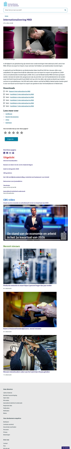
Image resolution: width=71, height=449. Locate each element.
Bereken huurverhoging (10, 395)
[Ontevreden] (9, 132)
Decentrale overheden (9, 427)
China (7, 120)
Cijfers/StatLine (7, 392)
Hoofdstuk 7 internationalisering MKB (22, 106)
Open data (6, 398)
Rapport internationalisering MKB (19, 91)
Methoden (6, 410)
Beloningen (6, 434)
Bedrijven (6, 422)
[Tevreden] (18, 132)
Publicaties (6, 408)
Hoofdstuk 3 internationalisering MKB (22, 94)
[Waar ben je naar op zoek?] (35, 10)
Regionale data (7, 405)
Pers (4, 446)
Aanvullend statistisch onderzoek (12, 403)
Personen (6, 429)
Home (6, 16)
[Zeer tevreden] (22, 132)
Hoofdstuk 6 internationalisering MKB (22, 103)
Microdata (6, 400)
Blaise (5, 413)
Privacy (5, 432)
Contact (5, 443)
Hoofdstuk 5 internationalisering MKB (22, 100)
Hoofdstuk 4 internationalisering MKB (22, 97)
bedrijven (9, 123)
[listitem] (4, 153)
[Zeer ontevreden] (5, 132)
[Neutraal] (13, 132)
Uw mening (66, 448)
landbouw (9, 114)
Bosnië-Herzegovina (12, 117)
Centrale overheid (8, 424)
